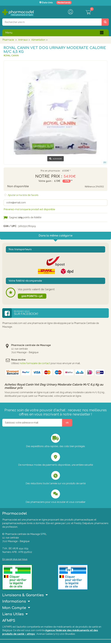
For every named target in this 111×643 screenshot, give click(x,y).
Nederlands (63, 2)
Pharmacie (8, 39)
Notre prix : (48, 176)
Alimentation (38, 39)
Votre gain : (45, 181)
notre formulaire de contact (35, 363)
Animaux (23, 39)
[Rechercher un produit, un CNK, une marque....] (105, 22)
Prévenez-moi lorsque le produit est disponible (29, 209)
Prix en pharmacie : (51, 171)
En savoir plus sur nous (14, 559)
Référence (90, 187)
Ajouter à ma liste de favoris (22, 195)
